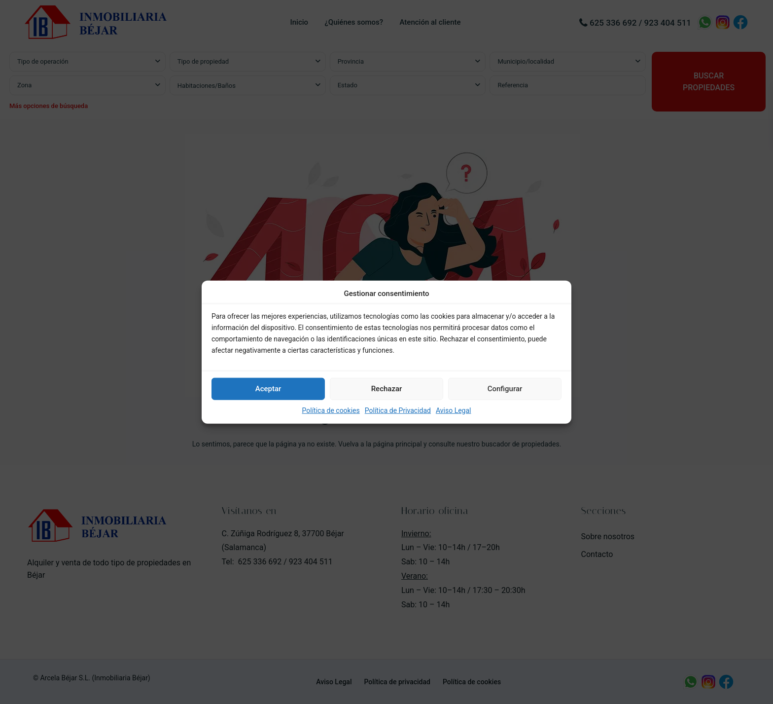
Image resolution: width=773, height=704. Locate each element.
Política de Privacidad (398, 410)
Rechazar (386, 388)
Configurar (505, 388)
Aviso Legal (453, 410)
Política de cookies (331, 410)
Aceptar (268, 388)
